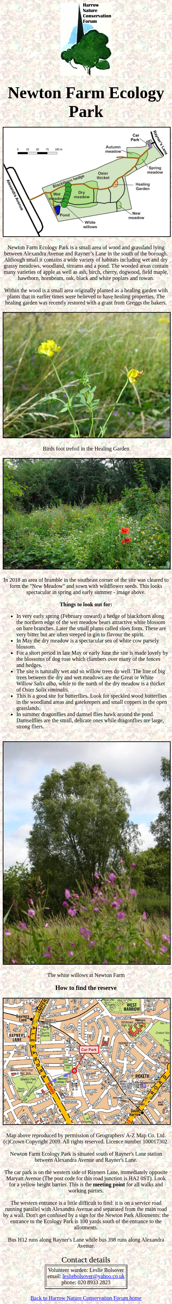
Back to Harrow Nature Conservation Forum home (85, 1298)
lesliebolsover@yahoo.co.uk (93, 1276)
